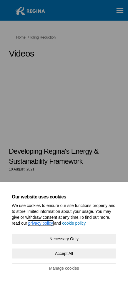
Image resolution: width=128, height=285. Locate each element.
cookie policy (73, 223)
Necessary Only (64, 238)
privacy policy (40, 223)
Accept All (64, 253)
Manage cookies (64, 268)
